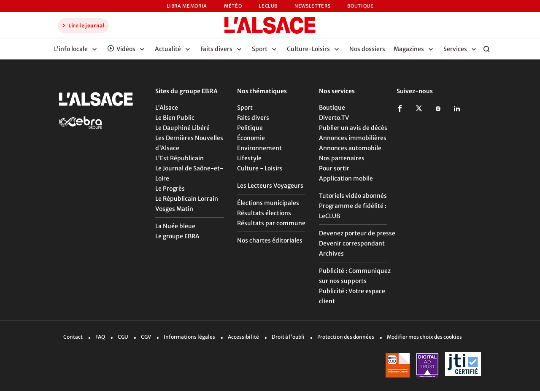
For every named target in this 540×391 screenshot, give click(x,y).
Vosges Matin (174, 209)
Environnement (259, 148)
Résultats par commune (271, 223)
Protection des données (345, 337)
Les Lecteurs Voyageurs (270, 185)
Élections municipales (268, 203)
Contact (73, 337)
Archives (331, 253)
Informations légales (189, 337)
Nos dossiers (367, 49)
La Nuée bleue (175, 226)
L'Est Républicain (179, 158)
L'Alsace (166, 107)
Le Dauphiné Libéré (182, 128)
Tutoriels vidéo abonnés (353, 196)
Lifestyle (249, 158)
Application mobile (346, 178)
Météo (233, 6)
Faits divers (253, 117)
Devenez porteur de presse (357, 233)
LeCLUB (268, 6)
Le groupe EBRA (177, 236)
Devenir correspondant (352, 243)
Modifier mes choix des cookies (424, 337)
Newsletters (312, 6)
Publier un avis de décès (353, 128)
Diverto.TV (334, 117)
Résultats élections (264, 213)
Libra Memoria (187, 6)
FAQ (100, 337)
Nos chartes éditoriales (269, 240)
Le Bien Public (174, 117)
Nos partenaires (341, 158)
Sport (245, 107)
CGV (146, 337)
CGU (123, 337)
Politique (250, 128)
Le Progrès (170, 188)
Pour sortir (334, 168)
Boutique (360, 6)
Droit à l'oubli (288, 337)
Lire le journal (82, 25)
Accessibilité (243, 337)
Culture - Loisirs (260, 168)
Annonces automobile (350, 148)
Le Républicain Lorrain (186, 198)
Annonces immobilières (352, 138)
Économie (251, 138)
